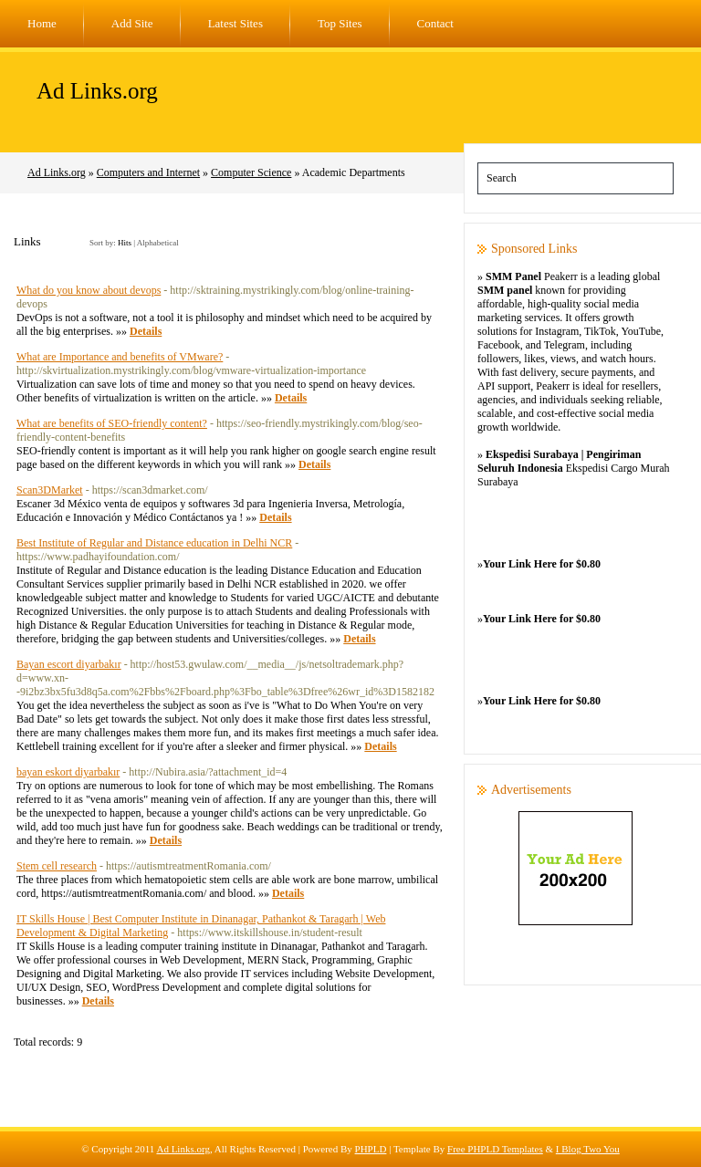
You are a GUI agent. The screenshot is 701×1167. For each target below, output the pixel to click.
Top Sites (340, 23)
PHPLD (371, 1148)
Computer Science (251, 172)
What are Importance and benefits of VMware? (119, 356)
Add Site (132, 23)
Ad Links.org (97, 90)
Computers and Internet (148, 172)
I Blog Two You (588, 1148)
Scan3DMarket (49, 490)
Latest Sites (235, 23)
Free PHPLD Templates (495, 1148)
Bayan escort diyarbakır (68, 664)
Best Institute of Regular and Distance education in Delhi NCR (154, 543)
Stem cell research (56, 866)
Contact (435, 23)
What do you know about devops (88, 290)
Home (42, 23)
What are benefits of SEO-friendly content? (111, 423)
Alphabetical (158, 242)
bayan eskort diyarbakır (68, 772)
